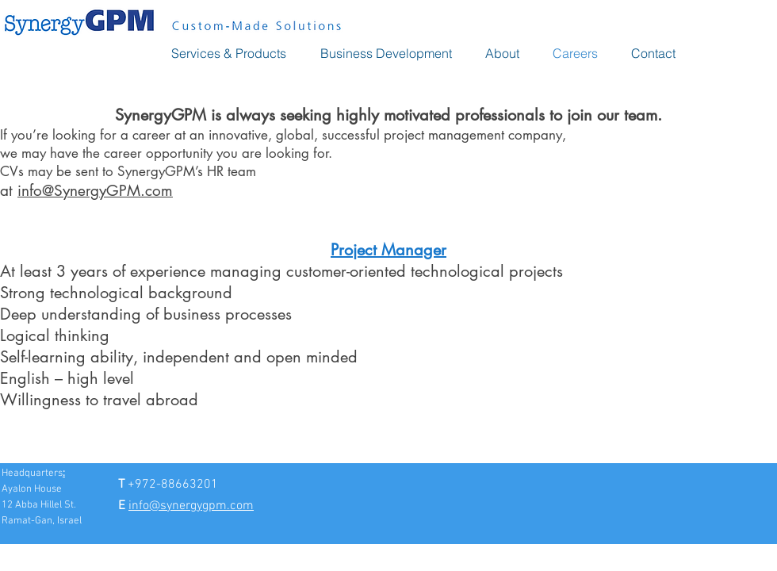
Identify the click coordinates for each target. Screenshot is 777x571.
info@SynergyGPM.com (95, 191)
